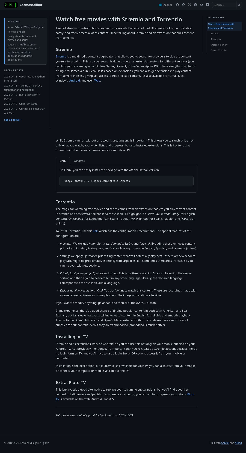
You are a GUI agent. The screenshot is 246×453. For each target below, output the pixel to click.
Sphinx (225, 443)
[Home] (23, 5)
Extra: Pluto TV (218, 50)
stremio (31, 44)
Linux (63, 161)
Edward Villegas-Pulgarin (29, 27)
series (29, 48)
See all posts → (13, 119)
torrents (12, 48)
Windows (79, 161)
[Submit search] (239, 5)
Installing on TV (219, 44)
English (20, 31)
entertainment (27, 36)
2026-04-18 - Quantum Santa (21, 103)
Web (97, 80)
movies (22, 48)
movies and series (18, 40)
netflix (22, 44)
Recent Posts (13, 70)
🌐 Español (165, 5)
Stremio (61, 56)
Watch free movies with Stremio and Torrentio (221, 26)
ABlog (238, 443)
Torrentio (216, 39)
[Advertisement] (126, 110)
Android (74, 80)
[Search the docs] (224, 5)
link (95, 231)
